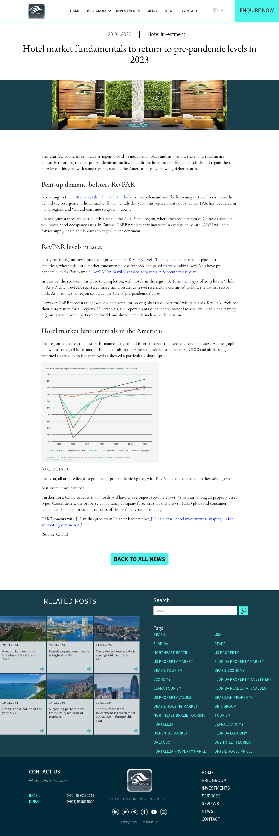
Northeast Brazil (170, 652)
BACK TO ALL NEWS (139, 559)
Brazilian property (233, 697)
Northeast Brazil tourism (179, 715)
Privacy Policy (129, 822)
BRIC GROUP (214, 780)
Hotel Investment (166, 33)
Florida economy (230, 733)
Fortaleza (163, 724)
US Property (226, 652)
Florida (160, 643)
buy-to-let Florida (232, 742)
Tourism (222, 715)
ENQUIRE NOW (257, 10)
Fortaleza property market (180, 751)
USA (217, 634)
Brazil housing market (175, 706)
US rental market (170, 733)
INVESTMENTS (128, 10)
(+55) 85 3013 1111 (80, 795)
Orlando (161, 742)
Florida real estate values (240, 688)
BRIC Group (225, 706)
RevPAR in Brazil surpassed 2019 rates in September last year (144, 271)
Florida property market (239, 661)
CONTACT (190, 10)
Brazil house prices (233, 751)
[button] (98, 11)
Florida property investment (243, 679)
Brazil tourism (168, 670)
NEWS (170, 10)
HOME (75, 10)
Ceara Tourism (167, 688)
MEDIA (152, 10)
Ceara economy (228, 724)
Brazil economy (229, 670)
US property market (173, 661)
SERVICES (211, 796)
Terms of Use (150, 822)
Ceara (220, 643)
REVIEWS (210, 804)
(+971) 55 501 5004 (80, 801)
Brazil (159, 634)
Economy (161, 679)
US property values (172, 697)
